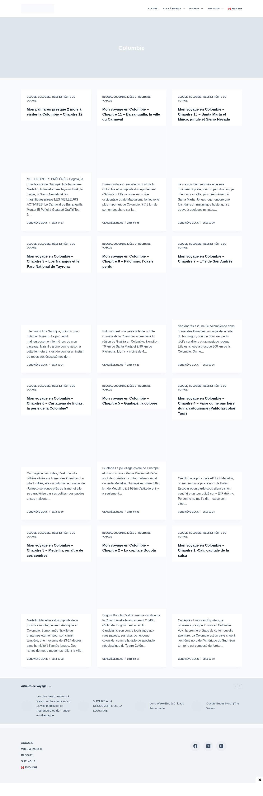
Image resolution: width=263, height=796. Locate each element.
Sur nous (216, 9)
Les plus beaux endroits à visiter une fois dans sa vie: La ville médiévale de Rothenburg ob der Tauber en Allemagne (53, 710)
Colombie (44, 97)
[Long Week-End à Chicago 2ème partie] (140, 710)
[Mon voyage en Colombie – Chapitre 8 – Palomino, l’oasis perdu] (132, 303)
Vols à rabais (174, 9)
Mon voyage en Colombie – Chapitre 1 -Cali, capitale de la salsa (205, 554)
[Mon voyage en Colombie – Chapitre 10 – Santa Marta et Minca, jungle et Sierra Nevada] (207, 152)
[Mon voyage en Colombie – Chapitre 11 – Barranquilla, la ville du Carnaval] (132, 152)
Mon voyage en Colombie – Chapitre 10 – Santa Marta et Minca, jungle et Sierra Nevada (205, 114)
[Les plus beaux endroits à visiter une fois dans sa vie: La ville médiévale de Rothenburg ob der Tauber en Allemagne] (27, 710)
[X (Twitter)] (208, 746)
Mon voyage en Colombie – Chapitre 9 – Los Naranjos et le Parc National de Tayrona (55, 266)
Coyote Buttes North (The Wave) (222, 710)
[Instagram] (221, 746)
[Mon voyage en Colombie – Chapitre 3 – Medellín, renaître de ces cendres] (56, 592)
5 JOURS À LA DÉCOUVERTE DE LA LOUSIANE (107, 710)
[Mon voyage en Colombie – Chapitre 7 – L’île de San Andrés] (207, 298)
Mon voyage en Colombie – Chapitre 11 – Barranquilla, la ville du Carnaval (128, 114)
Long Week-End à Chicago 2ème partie (167, 710)
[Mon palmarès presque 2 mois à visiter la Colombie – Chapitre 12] (56, 152)
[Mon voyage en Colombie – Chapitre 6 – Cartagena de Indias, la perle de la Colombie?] (56, 445)
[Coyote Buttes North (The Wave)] (197, 710)
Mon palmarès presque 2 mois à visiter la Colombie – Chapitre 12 (56, 114)
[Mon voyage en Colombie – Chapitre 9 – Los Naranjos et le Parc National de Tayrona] (56, 303)
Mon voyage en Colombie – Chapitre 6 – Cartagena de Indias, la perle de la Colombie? (55, 408)
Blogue (196, 9)
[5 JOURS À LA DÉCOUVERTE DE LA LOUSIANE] (83, 710)
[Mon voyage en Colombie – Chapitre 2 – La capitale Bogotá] (132, 587)
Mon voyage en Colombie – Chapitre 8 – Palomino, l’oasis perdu (129, 266)
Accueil (153, 8)
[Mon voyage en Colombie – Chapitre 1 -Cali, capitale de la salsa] (207, 592)
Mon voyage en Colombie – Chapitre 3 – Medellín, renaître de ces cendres (54, 554)
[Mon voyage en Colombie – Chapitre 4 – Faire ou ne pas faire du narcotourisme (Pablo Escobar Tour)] (207, 450)
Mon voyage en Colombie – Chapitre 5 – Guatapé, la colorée (127, 408)
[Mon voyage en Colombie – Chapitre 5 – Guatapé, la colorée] (132, 445)
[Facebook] (195, 746)
